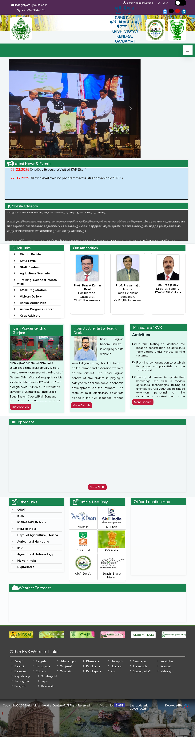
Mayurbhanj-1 (22, 676)
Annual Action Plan (33, 302)
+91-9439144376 (31, 10)
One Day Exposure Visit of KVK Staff (50, 173)
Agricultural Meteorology (35, 554)
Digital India (25, 566)
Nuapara (116, 666)
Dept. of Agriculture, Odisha (37, 535)
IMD (20, 547)
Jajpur (45, 681)
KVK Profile (28, 260)
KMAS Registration (33, 290)
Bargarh (41, 661)
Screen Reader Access (140, 2)
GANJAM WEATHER (98, 606)
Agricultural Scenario (35, 273)
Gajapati (65, 671)
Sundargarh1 (49, 676)
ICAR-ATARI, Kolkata (31, 522)
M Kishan (83, 517)
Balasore (20, 671)
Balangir (19, 666)
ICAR (20, 516)
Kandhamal (93, 666)
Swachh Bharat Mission (111, 566)
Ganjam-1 (66, 666)
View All (97, 487)
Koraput (166, 666)
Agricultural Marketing (33, 541)
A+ (160, 2)
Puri (113, 671)
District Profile (30, 254)
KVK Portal (111, 541)
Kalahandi (47, 686)
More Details (21, 406)
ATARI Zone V (83, 564)
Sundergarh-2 (142, 671)
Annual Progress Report (37, 309)
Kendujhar (167, 661)
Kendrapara (93, 671)
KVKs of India (26, 528)
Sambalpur (140, 661)
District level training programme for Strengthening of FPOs (69, 182)
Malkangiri (167, 671)
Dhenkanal (92, 661)
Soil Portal (83, 541)
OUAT (21, 509)
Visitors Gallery (31, 296)
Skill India (111, 517)
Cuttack (41, 671)
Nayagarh (117, 661)
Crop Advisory (30, 315)
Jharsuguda (43, 666)
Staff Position (30, 267)
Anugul (18, 661)
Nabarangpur (68, 661)
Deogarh (20, 686)
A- (167, 2)
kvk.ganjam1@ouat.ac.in (29, 4)
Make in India (26, 560)
